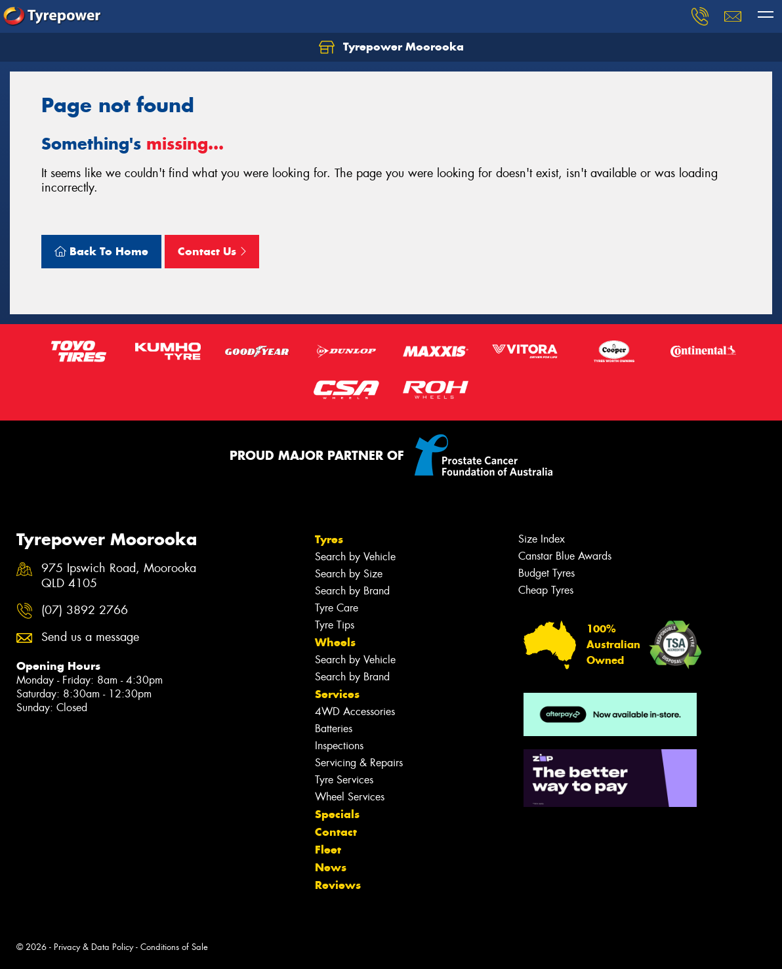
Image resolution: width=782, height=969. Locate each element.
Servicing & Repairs (359, 763)
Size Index (541, 539)
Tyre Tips (334, 625)
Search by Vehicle (355, 557)
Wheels (335, 642)
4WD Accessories (355, 711)
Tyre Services (344, 780)
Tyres (329, 539)
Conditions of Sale (174, 947)
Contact (336, 832)
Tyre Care (336, 608)
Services (337, 694)
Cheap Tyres (545, 590)
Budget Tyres (546, 573)
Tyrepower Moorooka (391, 47)
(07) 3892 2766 (84, 610)
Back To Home (101, 251)
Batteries (333, 728)
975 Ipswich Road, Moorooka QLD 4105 (118, 576)
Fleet (328, 849)
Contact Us (212, 251)
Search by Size (348, 574)
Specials (337, 814)
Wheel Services (349, 797)
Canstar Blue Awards (564, 556)
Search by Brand (352, 591)
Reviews (338, 885)
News (330, 867)
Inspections (339, 746)
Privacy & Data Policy (93, 947)
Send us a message (90, 637)
